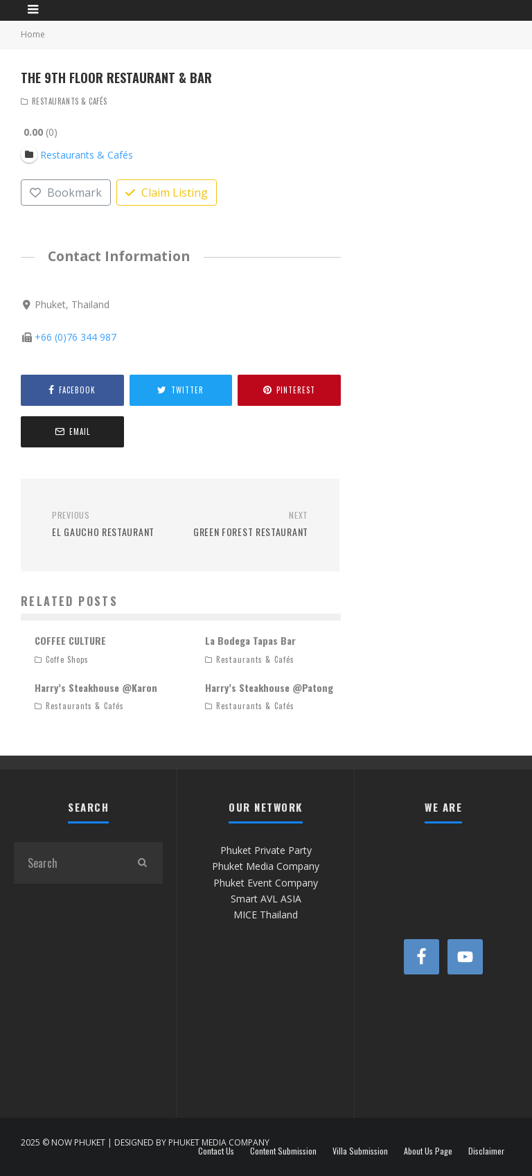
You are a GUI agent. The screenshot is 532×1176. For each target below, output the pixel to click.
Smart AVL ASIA (266, 898)
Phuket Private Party (266, 850)
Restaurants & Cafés (69, 101)
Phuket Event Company (265, 882)
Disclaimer (486, 1151)
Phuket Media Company (265, 866)
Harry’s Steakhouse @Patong (269, 687)
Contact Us (216, 1151)
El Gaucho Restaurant (111, 525)
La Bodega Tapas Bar (250, 640)
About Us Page (428, 1151)
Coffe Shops (67, 659)
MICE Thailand (265, 914)
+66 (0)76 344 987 (75, 337)
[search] (142, 863)
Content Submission (283, 1151)
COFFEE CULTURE (70, 640)
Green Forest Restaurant (249, 525)
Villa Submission (360, 1151)
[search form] (67, 863)
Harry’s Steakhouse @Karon (96, 687)
